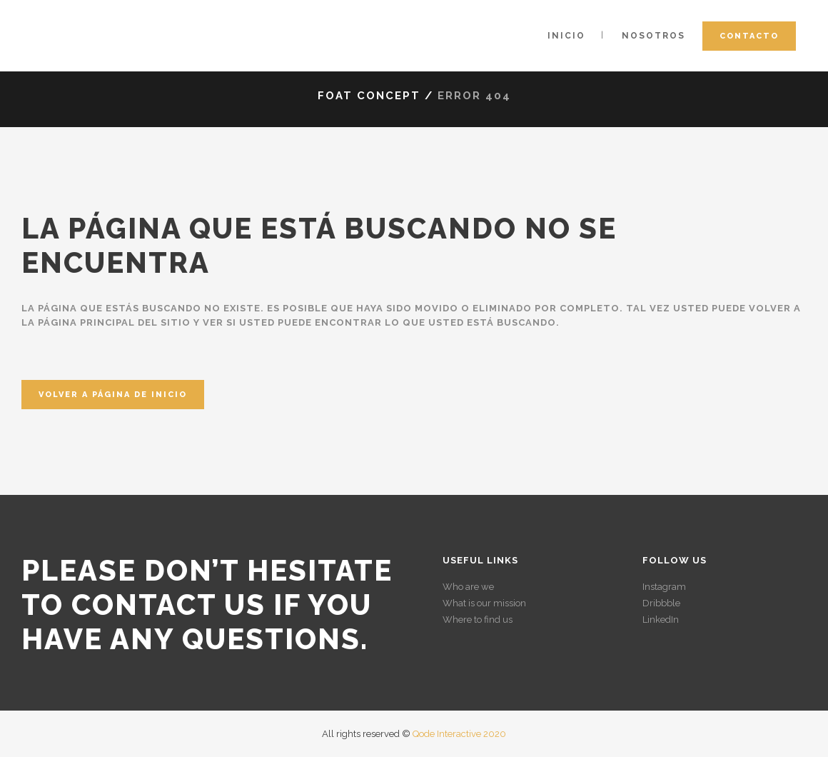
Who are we (468, 586)
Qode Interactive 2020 (459, 733)
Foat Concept (369, 95)
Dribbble (661, 603)
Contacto (749, 36)
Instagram (664, 586)
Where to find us (478, 619)
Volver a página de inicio (113, 394)
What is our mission (484, 603)
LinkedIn (660, 619)
